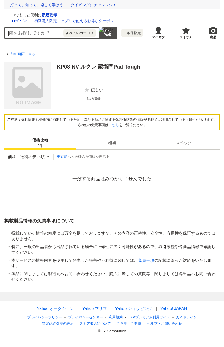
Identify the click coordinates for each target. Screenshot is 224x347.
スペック (184, 142)
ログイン (88, 21)
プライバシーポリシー (44, 317)
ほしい (93, 90)
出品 (213, 37)
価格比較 (40, 143)
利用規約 (116, 317)
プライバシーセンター (85, 317)
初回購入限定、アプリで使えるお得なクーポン (143, 21)
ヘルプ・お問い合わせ (164, 324)
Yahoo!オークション (55, 308)
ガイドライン (186, 317)
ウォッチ (185, 37)
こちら (113, 125)
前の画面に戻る (22, 54)
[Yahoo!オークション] (41, 14)
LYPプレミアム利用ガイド (149, 317)
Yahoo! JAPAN (173, 308)
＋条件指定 (132, 33)
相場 (112, 142)
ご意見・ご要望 (129, 324)
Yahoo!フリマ (94, 308)
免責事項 (146, 260)
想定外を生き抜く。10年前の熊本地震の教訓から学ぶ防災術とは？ (67, 5)
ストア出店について (95, 324)
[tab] (40, 142)
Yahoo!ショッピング (133, 308)
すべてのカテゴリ (80, 33)
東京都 (62, 156)
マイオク (158, 37)
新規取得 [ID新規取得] (118, 15)
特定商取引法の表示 (58, 324)
